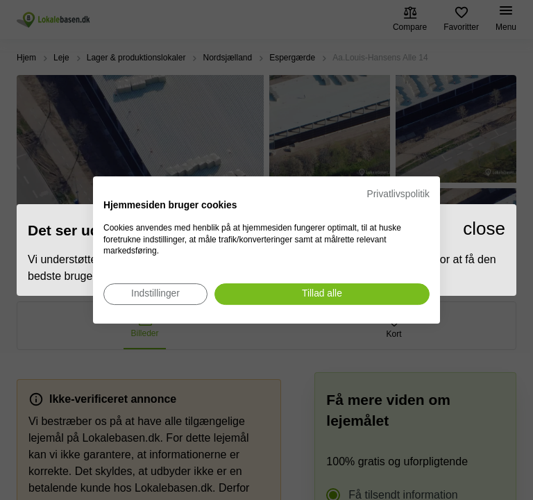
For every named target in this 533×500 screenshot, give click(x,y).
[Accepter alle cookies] (322, 294)
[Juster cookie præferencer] (155, 294)
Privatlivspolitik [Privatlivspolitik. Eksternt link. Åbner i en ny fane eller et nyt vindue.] (398, 194)
